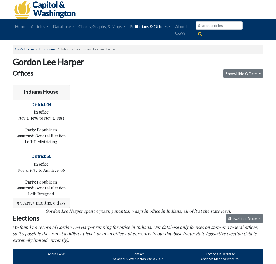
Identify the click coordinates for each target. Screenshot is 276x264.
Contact (138, 254)
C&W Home (24, 49)
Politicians (47, 49)
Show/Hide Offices (242, 73)
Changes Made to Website (220, 259)
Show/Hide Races (243, 218)
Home (20, 26)
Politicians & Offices (149, 26)
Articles (38, 26)
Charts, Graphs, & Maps (100, 26)
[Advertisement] (203, 9)
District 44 (41, 104)
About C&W (181, 29)
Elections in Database (220, 254)
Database (62, 26)
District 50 (41, 156)
